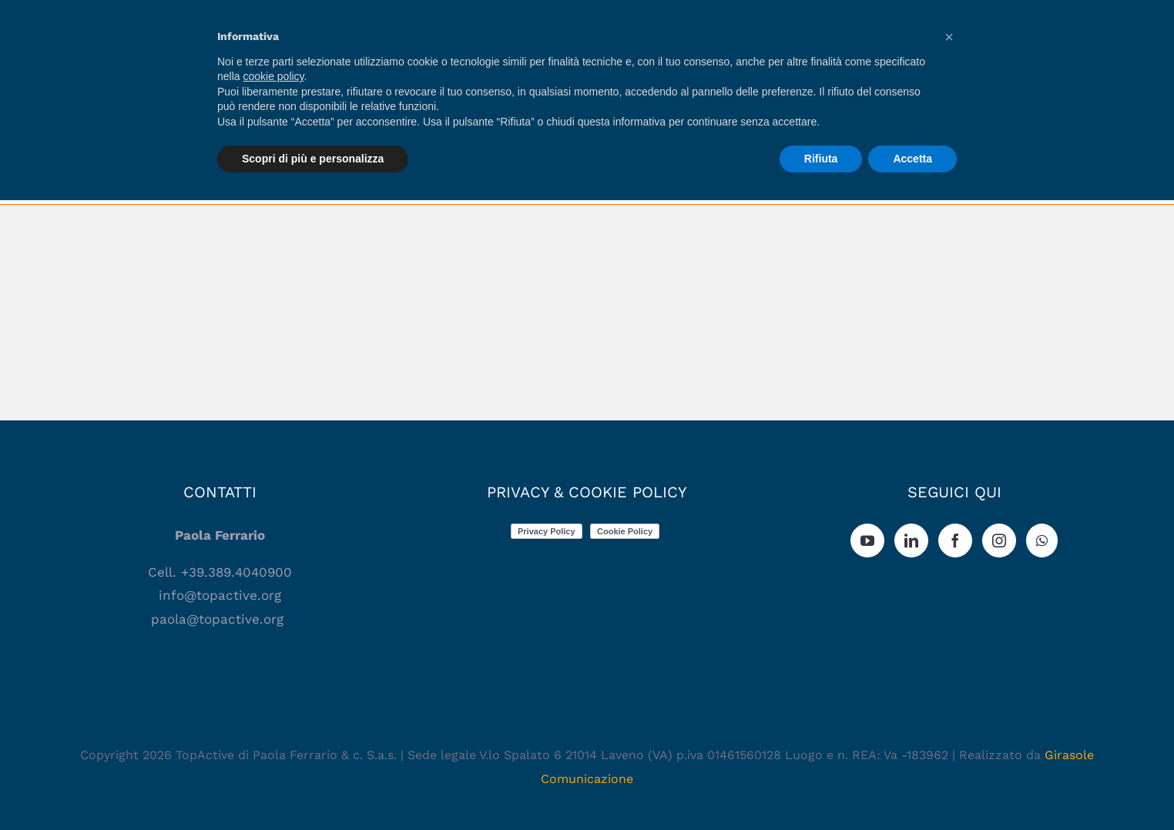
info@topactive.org (220, 595)
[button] (949, 37)
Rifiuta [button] (821, 158)
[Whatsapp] (1042, 540)
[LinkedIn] (911, 540)
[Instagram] (999, 540)
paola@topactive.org (219, 619)
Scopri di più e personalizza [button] (313, 158)
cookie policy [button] (273, 76)
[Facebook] (955, 540)
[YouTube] (867, 540)
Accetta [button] (912, 158)
